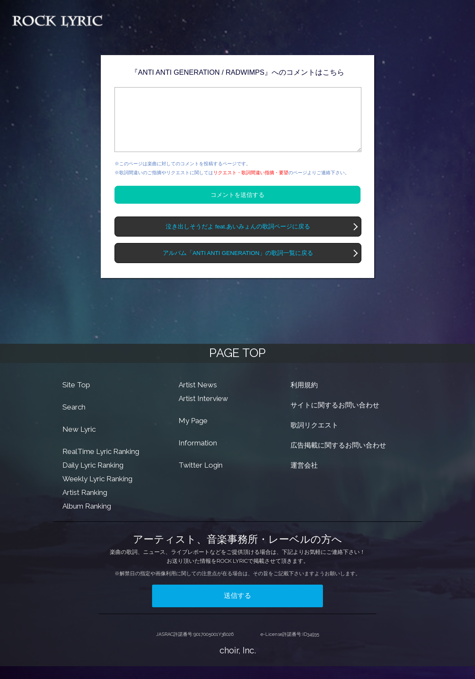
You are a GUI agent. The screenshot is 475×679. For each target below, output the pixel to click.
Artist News (198, 397)
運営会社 (304, 478)
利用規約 (304, 398)
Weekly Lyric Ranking (97, 491)
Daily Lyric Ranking (92, 478)
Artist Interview (203, 411)
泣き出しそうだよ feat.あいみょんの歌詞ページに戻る (238, 239)
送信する (237, 608)
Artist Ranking (84, 505)
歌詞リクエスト (314, 438)
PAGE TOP (237, 366)
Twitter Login (201, 478)
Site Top (76, 397)
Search (73, 420)
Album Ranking (86, 519)
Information (198, 455)
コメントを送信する (237, 207)
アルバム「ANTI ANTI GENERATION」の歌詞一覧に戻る (238, 266)
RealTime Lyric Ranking (100, 464)
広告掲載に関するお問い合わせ (338, 458)
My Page (193, 433)
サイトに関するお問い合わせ (334, 418)
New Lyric (79, 442)
